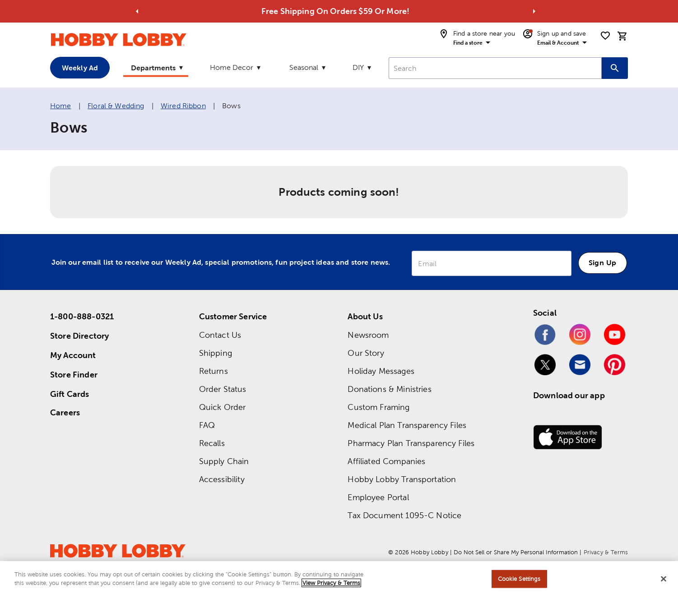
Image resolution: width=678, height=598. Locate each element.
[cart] (622, 36)
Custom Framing (378, 407)
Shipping (215, 353)
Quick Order (222, 407)
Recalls (212, 443)
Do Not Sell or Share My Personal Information (516, 552)
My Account (73, 355)
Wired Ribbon (183, 106)
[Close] (663, 579)
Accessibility (222, 479)
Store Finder (74, 374)
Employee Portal (378, 497)
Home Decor (231, 67)
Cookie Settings (519, 579)
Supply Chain (224, 461)
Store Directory (79, 335)
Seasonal (303, 67)
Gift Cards (69, 394)
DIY (358, 67)
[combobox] (495, 68)
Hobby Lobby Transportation (402, 479)
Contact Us (220, 335)
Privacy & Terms (606, 552)
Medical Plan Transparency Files (407, 425)
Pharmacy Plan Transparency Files (411, 443)
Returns (213, 371)
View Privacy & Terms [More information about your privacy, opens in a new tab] (331, 583)
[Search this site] (615, 68)
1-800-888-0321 (82, 316)
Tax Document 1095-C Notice (404, 515)
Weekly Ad (80, 68)
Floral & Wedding (116, 106)
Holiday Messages (381, 371)
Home (60, 106)
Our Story (366, 353)
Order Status (222, 389)
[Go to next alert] (534, 11)
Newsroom (368, 335)
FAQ (207, 425)
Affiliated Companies (386, 461)
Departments (153, 68)
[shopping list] (605, 35)
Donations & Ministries (389, 389)
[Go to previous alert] (137, 11)
